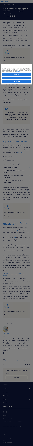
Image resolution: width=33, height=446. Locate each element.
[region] (16, 74)
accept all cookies (16, 81)
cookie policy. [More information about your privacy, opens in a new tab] (18, 71)
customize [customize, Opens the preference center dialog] (16, 74)
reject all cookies (16, 77)
